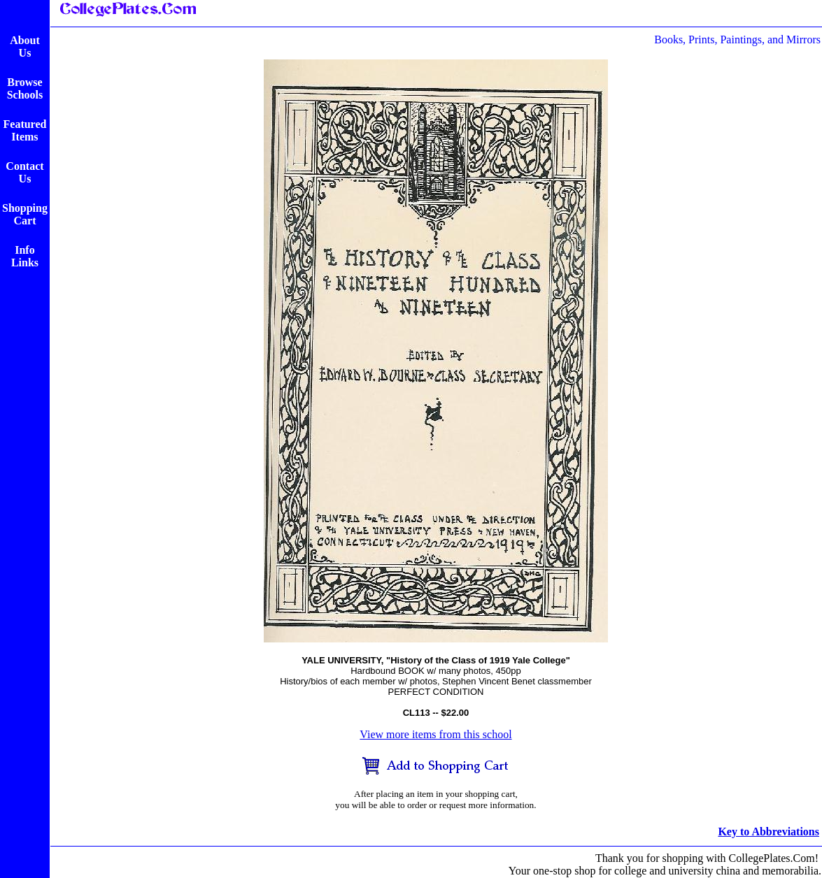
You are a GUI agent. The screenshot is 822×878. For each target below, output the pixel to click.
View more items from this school (435, 734)
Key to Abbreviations (768, 831)
